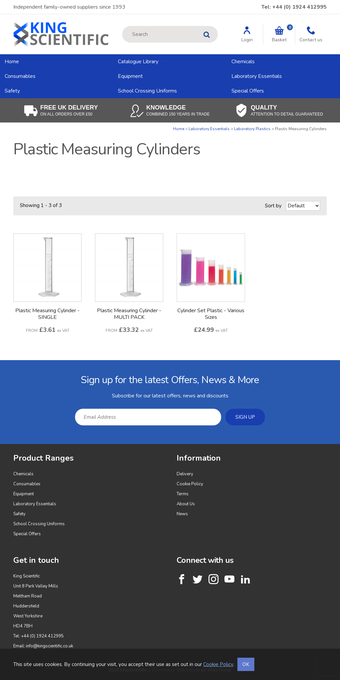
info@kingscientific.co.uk (49, 646)
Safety (12, 91)
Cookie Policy (190, 484)
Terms (183, 494)
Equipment (130, 76)
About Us (186, 504)
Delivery (185, 474)
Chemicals (243, 61)
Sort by (273, 205)
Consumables (20, 76)
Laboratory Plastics (252, 128)
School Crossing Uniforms (147, 91)
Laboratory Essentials (256, 76)
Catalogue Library (138, 61)
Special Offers (247, 91)
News (182, 514)
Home (12, 61)
